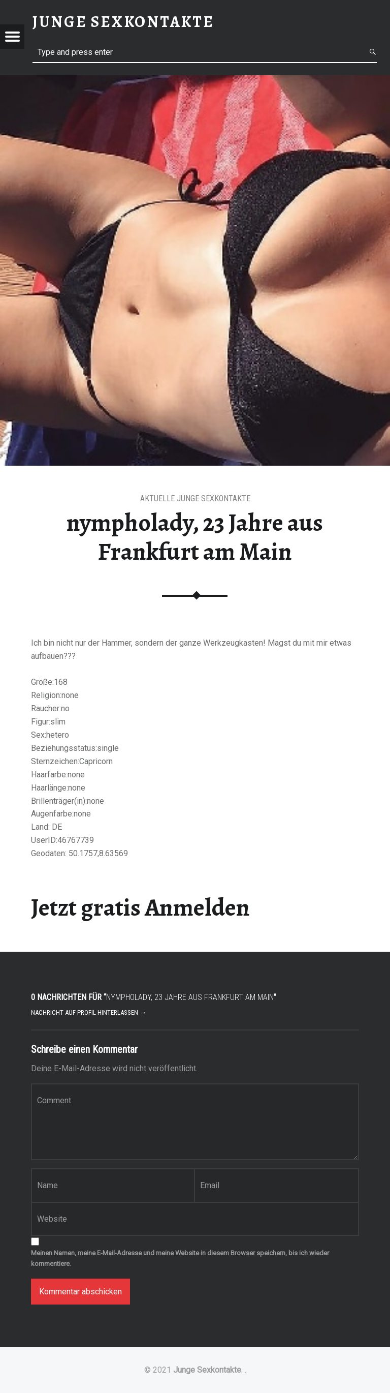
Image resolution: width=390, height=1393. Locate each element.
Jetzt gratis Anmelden (140, 907)
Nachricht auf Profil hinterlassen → (88, 1012)
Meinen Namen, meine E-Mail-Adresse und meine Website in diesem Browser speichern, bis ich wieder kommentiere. (180, 1258)
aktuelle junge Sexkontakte (195, 498)
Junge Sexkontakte (207, 1370)
